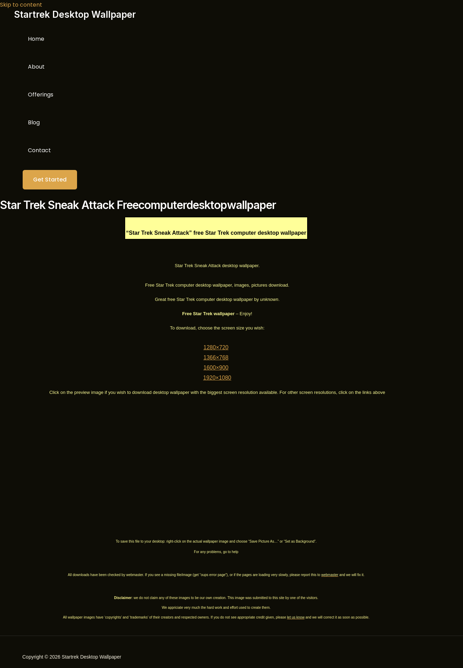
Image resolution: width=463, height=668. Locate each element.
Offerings (40, 95)
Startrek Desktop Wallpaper (75, 14)
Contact (39, 150)
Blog (34, 122)
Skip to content (21, 5)
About (36, 67)
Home (36, 39)
